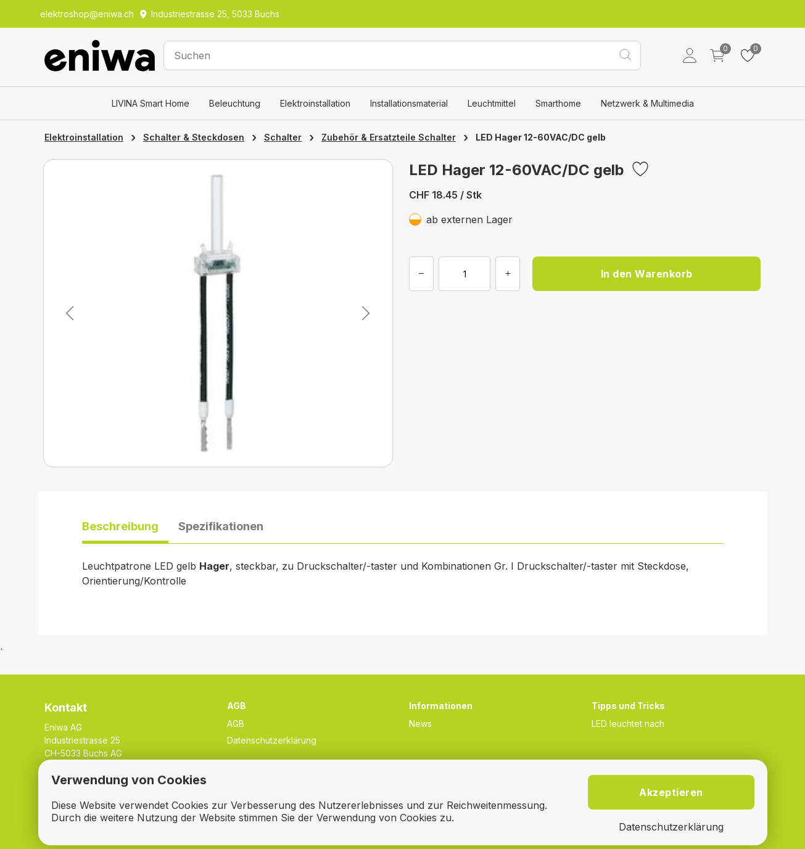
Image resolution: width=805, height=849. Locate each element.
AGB (235, 723)
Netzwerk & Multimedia (647, 103)
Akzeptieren (671, 792)
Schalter (283, 137)
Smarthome (558, 103)
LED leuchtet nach (628, 723)
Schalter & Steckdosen (193, 137)
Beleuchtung (234, 103)
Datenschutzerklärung (271, 740)
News (420, 723)
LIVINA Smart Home (150, 103)
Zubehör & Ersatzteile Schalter (388, 137)
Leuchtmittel (492, 103)
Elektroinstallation (315, 103)
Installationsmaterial (409, 103)
